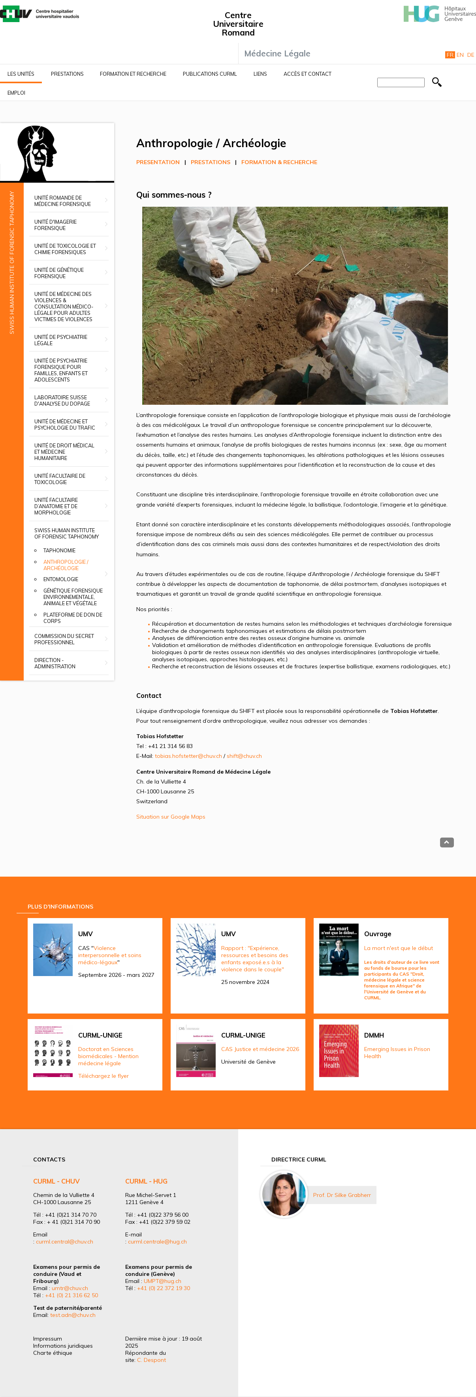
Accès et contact (307, 74)
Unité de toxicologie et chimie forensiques (65, 249)
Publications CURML (210, 74)
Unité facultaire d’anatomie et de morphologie (56, 506)
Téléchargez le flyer (103, 1075)
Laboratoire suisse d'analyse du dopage (62, 400)
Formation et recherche (133, 74)
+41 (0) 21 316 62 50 (71, 1295)
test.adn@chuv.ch (73, 1314)
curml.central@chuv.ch (64, 1241)
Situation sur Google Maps (170, 816)
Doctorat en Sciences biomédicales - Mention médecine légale (108, 1056)
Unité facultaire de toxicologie (59, 479)
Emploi (16, 93)
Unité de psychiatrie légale (60, 340)
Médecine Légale (277, 53)
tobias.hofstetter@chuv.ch (188, 755)
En (460, 54)
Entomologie (60, 579)
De (470, 54)
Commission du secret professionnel (64, 639)
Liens (260, 74)
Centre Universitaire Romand (238, 23)
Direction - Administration (54, 663)
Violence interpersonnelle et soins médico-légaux (109, 955)
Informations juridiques (63, 1345)
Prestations (67, 74)
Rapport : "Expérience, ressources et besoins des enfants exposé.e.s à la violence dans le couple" (254, 958)
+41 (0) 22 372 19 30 (163, 1288)
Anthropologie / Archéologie (65, 565)
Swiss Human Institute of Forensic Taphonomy (66, 533)
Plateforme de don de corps (72, 618)
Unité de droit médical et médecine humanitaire (64, 451)
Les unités (21, 74)
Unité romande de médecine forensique (62, 200)
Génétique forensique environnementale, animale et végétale (73, 596)
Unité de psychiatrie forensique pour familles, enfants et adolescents (61, 370)
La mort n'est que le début (398, 948)
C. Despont (151, 1359)
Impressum (47, 1338)
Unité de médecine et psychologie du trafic (64, 424)
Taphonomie (59, 550)
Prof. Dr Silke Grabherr (342, 1195)
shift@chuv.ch (244, 755)
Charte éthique (52, 1352)
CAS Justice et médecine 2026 (260, 1049)
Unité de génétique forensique (59, 273)
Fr (450, 54)
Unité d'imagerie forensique (55, 225)
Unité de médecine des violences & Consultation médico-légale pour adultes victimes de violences (63, 306)
